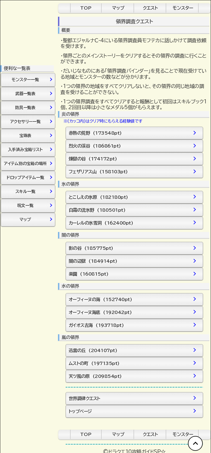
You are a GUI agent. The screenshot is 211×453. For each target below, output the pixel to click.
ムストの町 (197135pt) (132, 363)
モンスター (183, 8)
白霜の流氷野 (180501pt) (132, 210)
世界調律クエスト (132, 398)
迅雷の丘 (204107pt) (132, 350)
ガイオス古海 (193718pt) (132, 325)
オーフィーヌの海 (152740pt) (132, 299)
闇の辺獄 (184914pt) (132, 261)
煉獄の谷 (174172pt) (132, 159)
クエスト (150, 8)
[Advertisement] (28, 311)
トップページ (132, 411)
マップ (118, 8)
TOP (85, 8)
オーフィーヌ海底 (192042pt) (132, 312)
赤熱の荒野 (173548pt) (132, 133)
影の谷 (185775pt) (132, 248)
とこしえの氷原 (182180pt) (132, 197)
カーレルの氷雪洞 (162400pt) (132, 222)
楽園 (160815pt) (132, 274)
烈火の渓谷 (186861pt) (132, 146)
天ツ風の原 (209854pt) (132, 376)
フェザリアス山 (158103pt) (132, 171)
